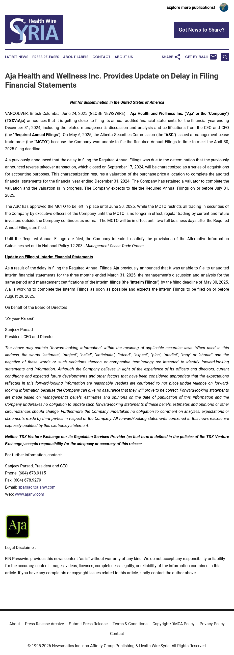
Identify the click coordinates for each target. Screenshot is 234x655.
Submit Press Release (88, 623)
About (14, 623)
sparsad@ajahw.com (37, 487)
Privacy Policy (212, 623)
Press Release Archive (44, 623)
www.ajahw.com (29, 494)
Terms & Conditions (130, 623)
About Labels (75, 57)
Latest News (16, 57)
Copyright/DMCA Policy (173, 623)
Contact (101, 57)
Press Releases (45, 57)
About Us (124, 57)
